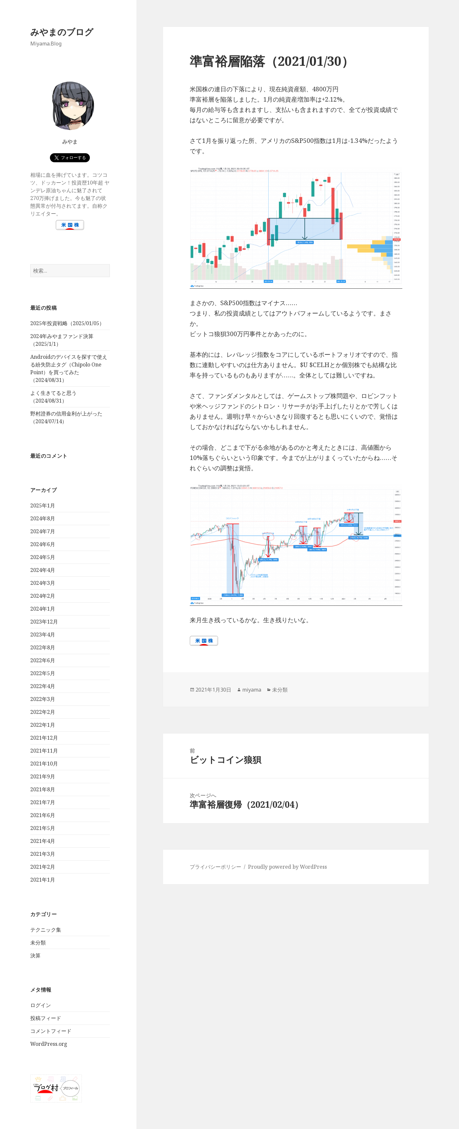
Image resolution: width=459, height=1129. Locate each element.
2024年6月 (42, 544)
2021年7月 (42, 802)
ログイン (40, 1005)
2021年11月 (44, 750)
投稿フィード (45, 1018)
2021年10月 (44, 763)
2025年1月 (42, 505)
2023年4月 (42, 634)
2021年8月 (42, 789)
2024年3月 (42, 582)
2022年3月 (42, 699)
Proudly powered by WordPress (287, 866)
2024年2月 (42, 595)
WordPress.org (48, 1043)
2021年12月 (44, 737)
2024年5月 (42, 557)
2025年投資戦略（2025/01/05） (67, 323)
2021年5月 (42, 828)
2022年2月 (42, 711)
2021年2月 (42, 866)
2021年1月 (42, 879)
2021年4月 (42, 840)
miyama (251, 689)
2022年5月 (42, 673)
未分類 (38, 942)
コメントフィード (51, 1030)
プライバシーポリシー (215, 866)
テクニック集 (45, 929)
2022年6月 (42, 660)
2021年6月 (42, 815)
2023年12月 (44, 621)
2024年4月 (42, 570)
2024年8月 (42, 518)
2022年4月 (42, 686)
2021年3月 (42, 853)
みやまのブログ (61, 32)
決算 (35, 955)
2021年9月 (42, 776)
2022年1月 (42, 724)
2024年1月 (42, 608)
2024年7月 (42, 531)
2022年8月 (42, 647)
